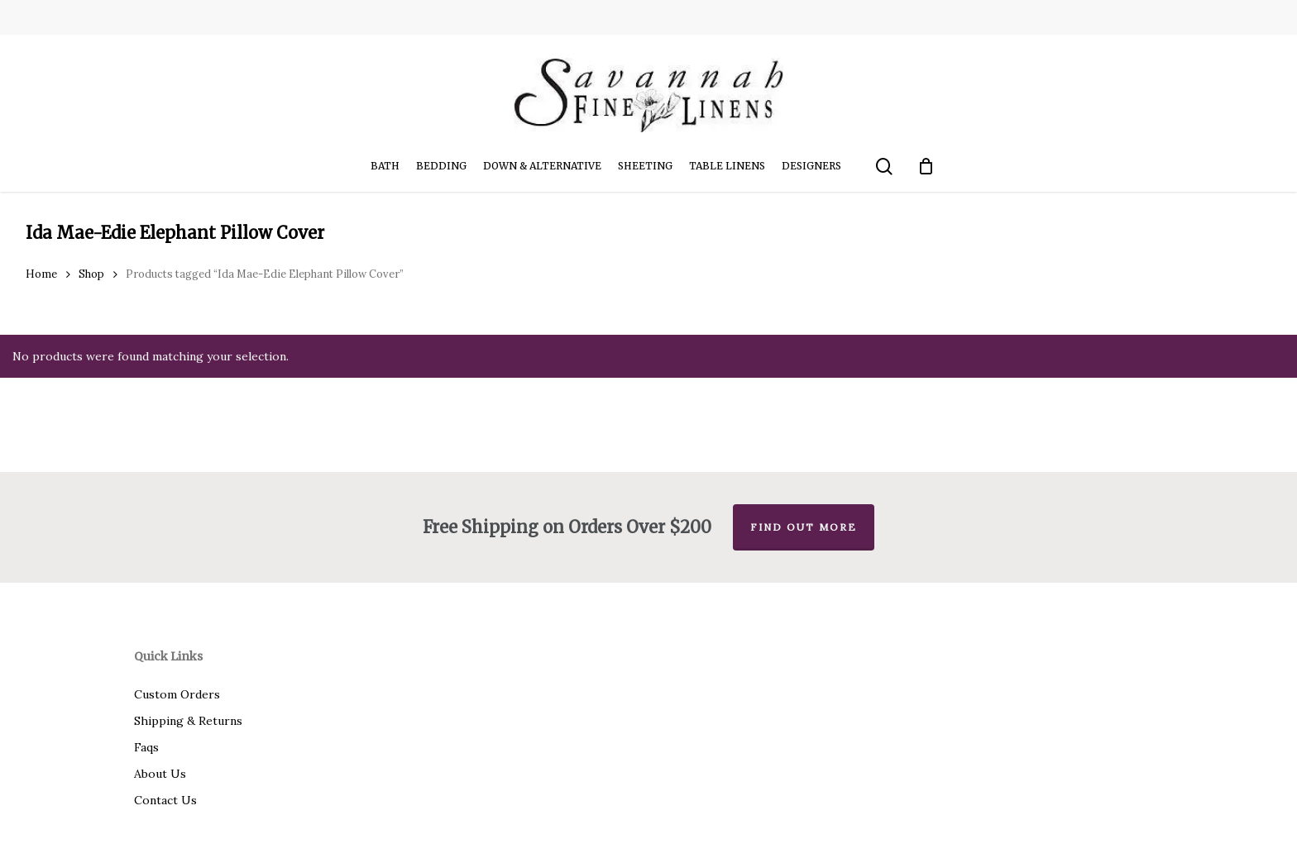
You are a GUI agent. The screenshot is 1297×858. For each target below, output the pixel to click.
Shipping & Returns (188, 720)
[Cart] (926, 166)
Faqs (146, 747)
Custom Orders (177, 694)
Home (41, 274)
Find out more (803, 527)
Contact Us (165, 800)
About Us (160, 773)
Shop (91, 274)
